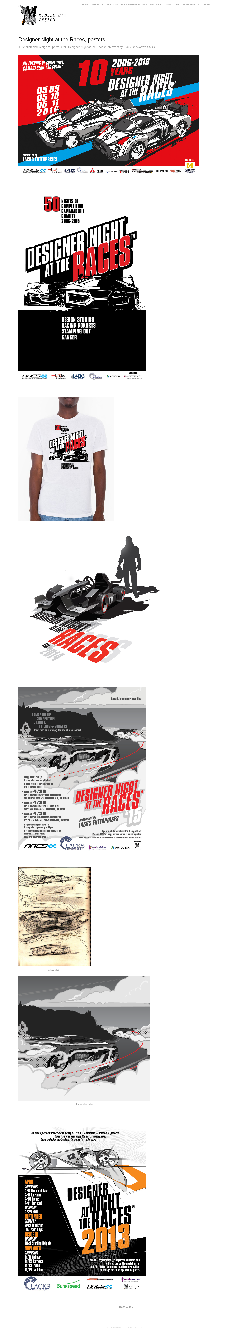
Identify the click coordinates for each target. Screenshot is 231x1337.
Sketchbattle (191, 4)
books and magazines (134, 4)
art (177, 4)
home (85, 4)
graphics (97, 4)
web (168, 4)
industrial (156, 4)
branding (112, 4)
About (206, 4)
